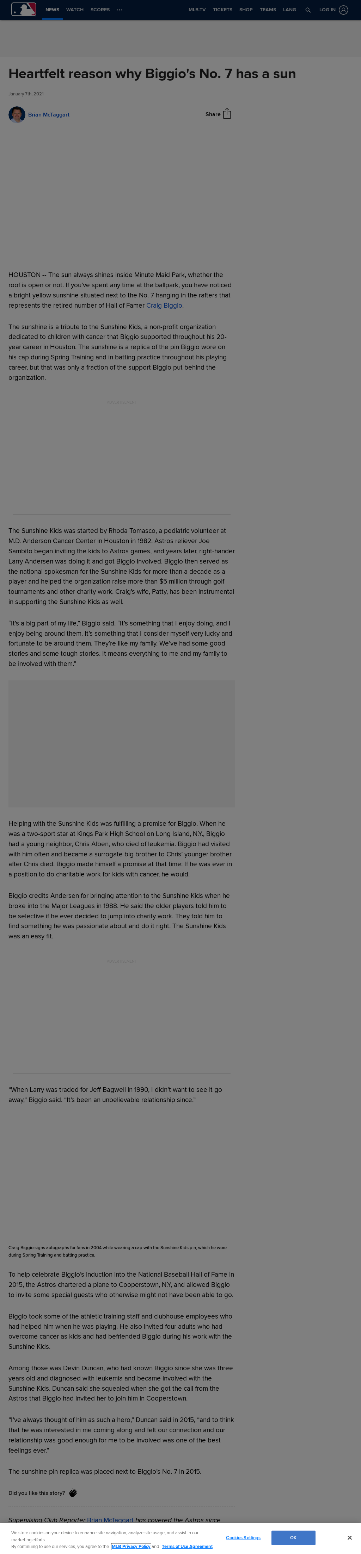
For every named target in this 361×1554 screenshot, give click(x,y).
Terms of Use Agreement (187, 1546)
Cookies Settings (243, 1537)
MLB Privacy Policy (131, 1546)
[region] (180, 1538)
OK (293, 1537)
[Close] (349, 1537)
